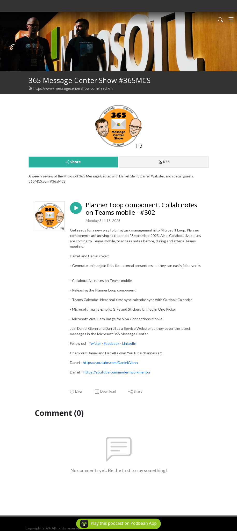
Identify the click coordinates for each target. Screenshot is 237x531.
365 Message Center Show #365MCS (89, 80)
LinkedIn (129, 343)
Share (73, 161)
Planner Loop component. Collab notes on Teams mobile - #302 (141, 208)
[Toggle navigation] (231, 19)
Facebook (111, 343)
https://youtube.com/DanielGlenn (110, 362)
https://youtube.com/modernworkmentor (116, 372)
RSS (164, 161)
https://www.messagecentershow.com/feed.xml (70, 88)
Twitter (95, 343)
